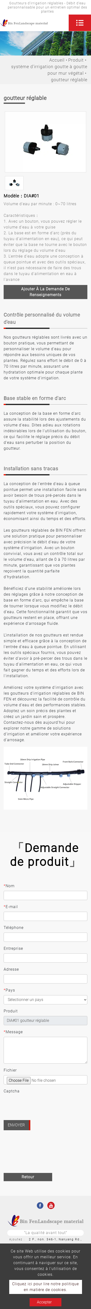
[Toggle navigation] (80, 23)
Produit (76, 60)
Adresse (11, 969)
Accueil (57, 60)
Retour (28, 1177)
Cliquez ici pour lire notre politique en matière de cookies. (45, 1287)
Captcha (12, 1091)
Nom (9, 886)
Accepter (44, 1302)
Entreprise (13, 948)
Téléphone (14, 927)
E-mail (11, 907)
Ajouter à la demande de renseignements (45, 292)
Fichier (10, 1070)
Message (13, 1032)
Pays (9, 990)
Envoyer (16, 1125)
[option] (45, 141)
